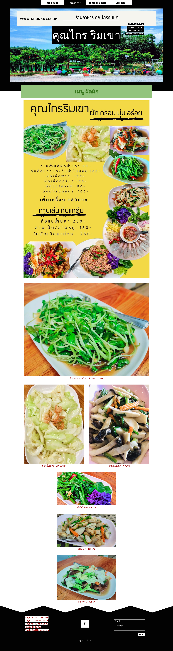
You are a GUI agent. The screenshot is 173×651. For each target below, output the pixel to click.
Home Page (52, 3)
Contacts (120, 3)
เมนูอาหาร (75, 2)
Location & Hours (97, 3)
